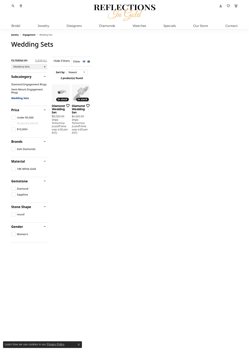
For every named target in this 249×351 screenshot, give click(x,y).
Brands (17, 141)
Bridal (15, 26)
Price (15, 110)
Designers (74, 26)
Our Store (200, 26)
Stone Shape (21, 206)
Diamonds (107, 26)
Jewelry (43, 26)
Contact (231, 26)
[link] (21, 6)
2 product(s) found (145, 78)
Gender (17, 226)
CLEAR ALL (41, 60)
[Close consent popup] (78, 344)
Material (18, 161)
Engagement (29, 34)
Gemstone (19, 181)
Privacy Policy (55, 344)
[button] (13, 6)
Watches (139, 26)
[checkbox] (22, 117)
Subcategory (21, 76)
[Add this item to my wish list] (109, 148)
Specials (169, 26)
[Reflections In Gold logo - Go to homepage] (124, 12)
